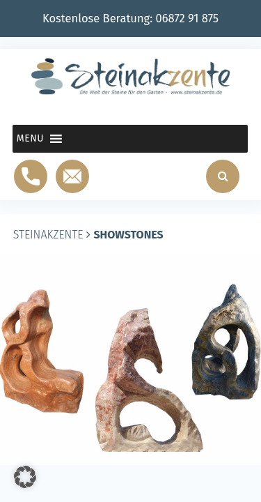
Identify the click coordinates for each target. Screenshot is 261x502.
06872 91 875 (187, 18)
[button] (30, 139)
